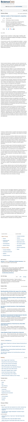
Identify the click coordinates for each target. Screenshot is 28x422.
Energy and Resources (6, 391)
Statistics (4, 253)
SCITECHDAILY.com (8, 340)
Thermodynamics (6, 243)
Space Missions (5, 385)
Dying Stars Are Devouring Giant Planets (9, 361)
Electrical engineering (21, 247)
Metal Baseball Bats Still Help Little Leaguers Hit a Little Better (13, 291)
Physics (4, 238)
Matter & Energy (5, 236)
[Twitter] (8, 29)
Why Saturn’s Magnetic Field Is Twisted (9, 370)
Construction (4, 389)
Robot (18, 249)
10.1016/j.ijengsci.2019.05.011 (8, 272)
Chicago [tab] (24, 276)
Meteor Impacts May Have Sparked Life (9, 365)
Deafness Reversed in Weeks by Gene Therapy (11, 375)
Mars (3, 384)
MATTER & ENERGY (4, 387)
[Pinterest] (10, 29)
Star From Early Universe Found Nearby (9, 363)
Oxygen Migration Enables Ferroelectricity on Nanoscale (12, 332)
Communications (5, 396)
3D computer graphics (21, 243)
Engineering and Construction (6, 241)
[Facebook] (6, 29)
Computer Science (6, 255)
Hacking (3, 399)
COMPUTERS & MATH (4, 394)
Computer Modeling (6, 249)
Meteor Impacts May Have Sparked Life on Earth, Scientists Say (14, 407)
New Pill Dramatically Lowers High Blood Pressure (11, 366)
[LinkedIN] (12, 29)
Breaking (2, 357)
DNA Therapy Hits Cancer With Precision (9, 368)
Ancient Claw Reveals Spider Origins (9, 372)
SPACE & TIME (3, 380)
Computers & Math (5, 247)
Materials (2, 261)
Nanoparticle (19, 245)
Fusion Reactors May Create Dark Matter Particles (11, 418)
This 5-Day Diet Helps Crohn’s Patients (9, 373)
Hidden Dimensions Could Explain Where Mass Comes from (13, 420)
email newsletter (18, 6)
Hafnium (18, 238)
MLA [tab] (17, 276)
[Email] (13, 29)
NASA (3, 382)
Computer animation (21, 236)
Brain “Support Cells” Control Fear (8, 360)
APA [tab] (20, 276)
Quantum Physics (6, 245)
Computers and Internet (7, 251)
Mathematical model (21, 241)
